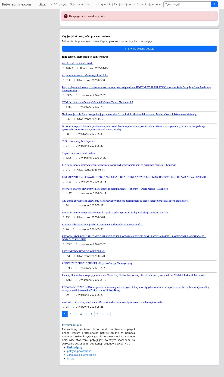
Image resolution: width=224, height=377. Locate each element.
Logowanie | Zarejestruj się (112, 4)
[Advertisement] (28, 56)
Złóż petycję (58, 4)
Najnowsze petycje (81, 4)
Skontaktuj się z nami (147, 4)
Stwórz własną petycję (139, 48)
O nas (70, 358)
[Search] (187, 4)
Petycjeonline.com (16, 4)
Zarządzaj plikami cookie (81, 354)
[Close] (213, 16)
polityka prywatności (79, 351)
